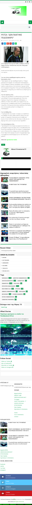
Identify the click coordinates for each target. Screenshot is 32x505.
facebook (2, 464)
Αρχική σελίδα (18, 393)
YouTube (2, 468)
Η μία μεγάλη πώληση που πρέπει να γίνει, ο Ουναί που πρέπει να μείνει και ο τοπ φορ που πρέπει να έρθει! (20, 206)
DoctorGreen (5, 260)
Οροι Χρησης (17, 407)
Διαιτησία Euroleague (7, 280)
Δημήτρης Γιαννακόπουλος (20, 278)
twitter (2, 466)
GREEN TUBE (17, 395)
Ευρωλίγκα (17, 288)
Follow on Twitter (6, 361)
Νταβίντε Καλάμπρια (18, 294)
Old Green (4, 265)
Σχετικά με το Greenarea (20, 409)
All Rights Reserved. (19, 501)
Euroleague (5, 278)
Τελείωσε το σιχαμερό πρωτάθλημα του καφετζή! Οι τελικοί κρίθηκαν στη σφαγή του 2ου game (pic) (19, 232)
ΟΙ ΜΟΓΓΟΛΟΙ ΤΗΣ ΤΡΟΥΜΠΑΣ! (18, 184)
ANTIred (4, 257)
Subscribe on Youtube (7, 365)
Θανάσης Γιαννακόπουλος (8, 291)
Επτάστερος (17, 283)
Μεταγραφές (5, 294)
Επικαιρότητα (5, 283)
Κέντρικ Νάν (22, 291)
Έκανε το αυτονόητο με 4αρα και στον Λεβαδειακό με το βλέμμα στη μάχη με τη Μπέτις (19, 226)
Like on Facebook (6, 363)
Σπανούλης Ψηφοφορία (8, 299)
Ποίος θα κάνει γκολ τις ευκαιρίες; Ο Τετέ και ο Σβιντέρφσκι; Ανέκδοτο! (19, 212)
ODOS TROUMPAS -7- (20, 401)
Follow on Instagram (7, 367)
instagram (3, 470)
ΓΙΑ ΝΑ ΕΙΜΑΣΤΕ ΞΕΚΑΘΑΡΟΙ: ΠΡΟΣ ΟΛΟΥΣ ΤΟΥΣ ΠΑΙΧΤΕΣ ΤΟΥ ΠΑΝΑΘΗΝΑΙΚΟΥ (19, 179)
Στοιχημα (16, 399)
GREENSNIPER (5, 262)
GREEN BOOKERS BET (20, 397)
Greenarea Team (20, 499)
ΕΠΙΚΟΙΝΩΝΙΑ (18, 405)
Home (15, 412)
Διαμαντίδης (20, 280)
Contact (16, 416)
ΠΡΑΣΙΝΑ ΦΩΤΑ (5, 271)
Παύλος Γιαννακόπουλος (8, 296)
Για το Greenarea (18, 414)
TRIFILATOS (5, 268)
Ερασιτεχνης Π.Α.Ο (6, 288)
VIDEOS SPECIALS (19, 403)
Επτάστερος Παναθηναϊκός (8, 286)
